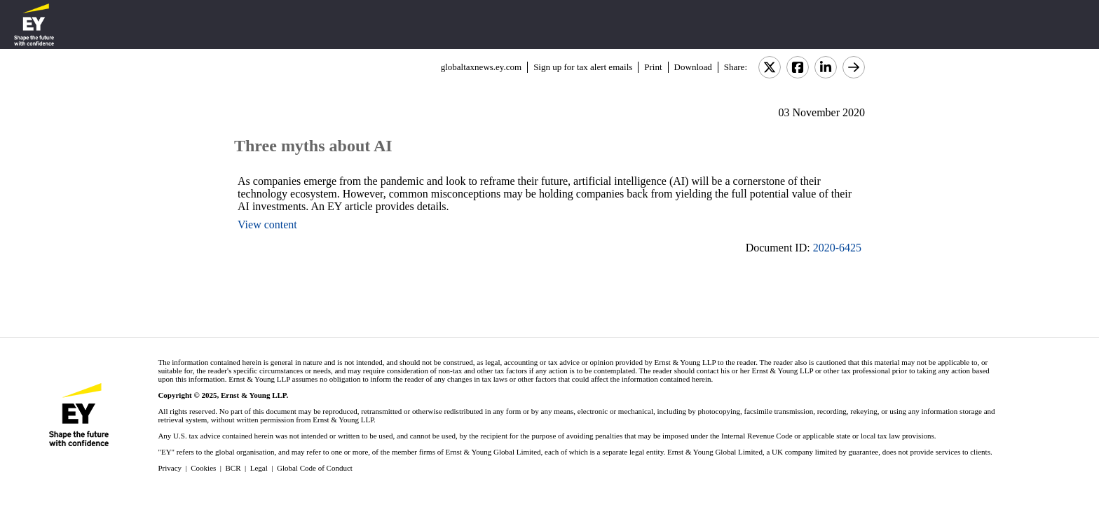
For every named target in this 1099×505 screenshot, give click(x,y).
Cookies (203, 468)
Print (653, 67)
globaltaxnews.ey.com (481, 67)
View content (267, 224)
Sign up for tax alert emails (582, 67)
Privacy (170, 468)
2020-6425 (837, 248)
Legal (259, 468)
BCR (233, 468)
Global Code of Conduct (315, 468)
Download (693, 67)
